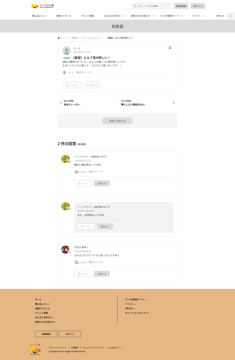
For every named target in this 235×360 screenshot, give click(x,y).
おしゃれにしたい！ (92, 37)
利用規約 (74, 347)
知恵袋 (74, 37)
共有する (91, 85)
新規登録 (181, 6)
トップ (63, 37)
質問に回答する (117, 121)
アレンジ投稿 (87, 15)
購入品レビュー (39, 15)
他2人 (91, 171)
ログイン (198, 6)
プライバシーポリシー (58, 347)
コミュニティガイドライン (93, 347)
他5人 (91, 261)
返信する (102, 183)
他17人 (79, 72)
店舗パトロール (63, 15)
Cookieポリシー (115, 347)
